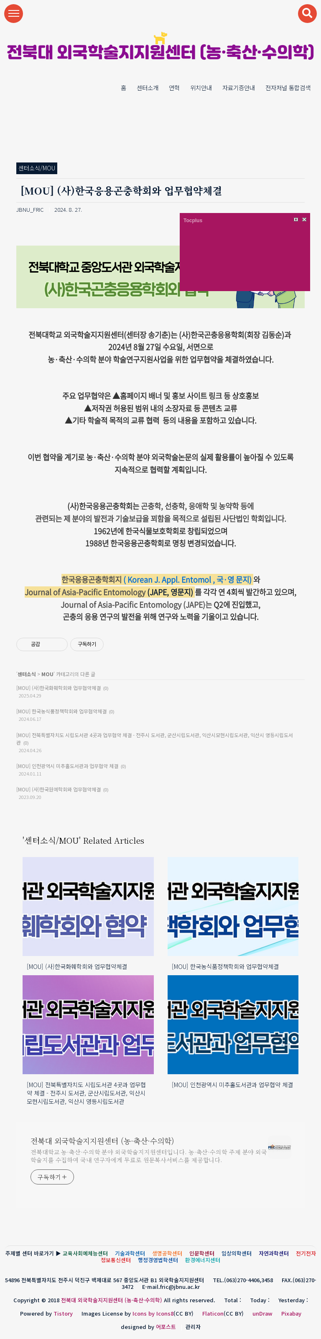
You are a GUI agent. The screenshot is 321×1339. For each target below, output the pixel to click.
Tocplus (192, 220)
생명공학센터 (167, 1253)
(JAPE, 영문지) (110, 592)
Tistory (63, 1313)
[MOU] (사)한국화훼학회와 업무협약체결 (58, 687)
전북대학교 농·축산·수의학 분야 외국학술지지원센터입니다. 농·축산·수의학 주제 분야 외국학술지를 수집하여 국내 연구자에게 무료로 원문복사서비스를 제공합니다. (149, 1156)
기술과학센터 (130, 1253)
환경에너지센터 (202, 1260)
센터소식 (27, 673)
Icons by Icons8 (152, 1313)
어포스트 (166, 1327)
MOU (47, 673)
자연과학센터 (274, 1253)
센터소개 (147, 87)
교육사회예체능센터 (85, 1253)
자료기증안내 (238, 87)
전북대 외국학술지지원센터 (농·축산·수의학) (160, 53)
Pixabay (291, 1313)
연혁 (174, 87)
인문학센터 (201, 1253)
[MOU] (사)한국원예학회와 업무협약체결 (58, 789)
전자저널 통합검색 (288, 87)
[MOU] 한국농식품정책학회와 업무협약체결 (61, 711)
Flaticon (213, 1313)
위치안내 (201, 87)
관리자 (193, 1327)
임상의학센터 (237, 1253)
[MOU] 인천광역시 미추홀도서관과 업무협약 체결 (67, 765)
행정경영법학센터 (158, 1260)
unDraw (262, 1313)
